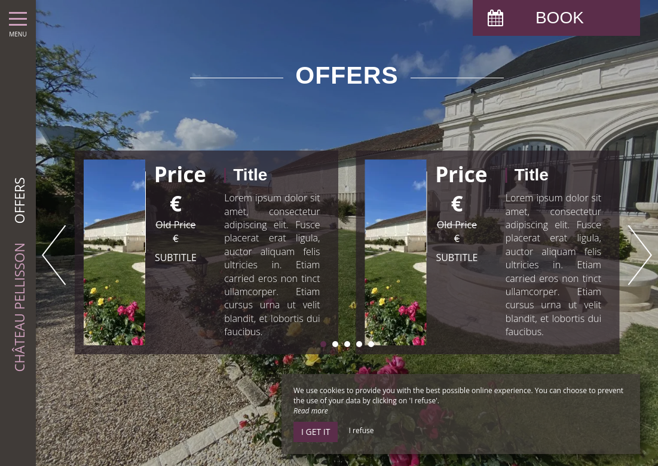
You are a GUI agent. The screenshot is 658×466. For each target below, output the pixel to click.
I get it (315, 431)
